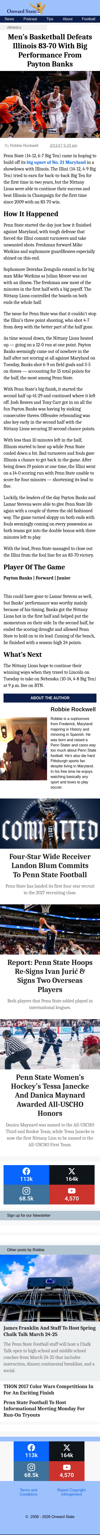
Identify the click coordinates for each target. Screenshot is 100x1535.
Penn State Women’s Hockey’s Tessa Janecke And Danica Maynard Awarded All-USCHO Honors (50, 1095)
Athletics (14, 27)
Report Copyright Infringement (71, 1492)
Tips (49, 19)
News (9, 19)
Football (88, 19)
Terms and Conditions (28, 1492)
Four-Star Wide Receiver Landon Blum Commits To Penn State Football (50, 865)
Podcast (30, 19)
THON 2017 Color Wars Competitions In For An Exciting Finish (48, 1389)
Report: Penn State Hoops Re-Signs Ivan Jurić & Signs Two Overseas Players (50, 976)
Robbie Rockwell (24, 146)
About (68, 19)
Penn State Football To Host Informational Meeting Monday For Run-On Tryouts (44, 1408)
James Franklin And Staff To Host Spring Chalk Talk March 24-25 (50, 1331)
